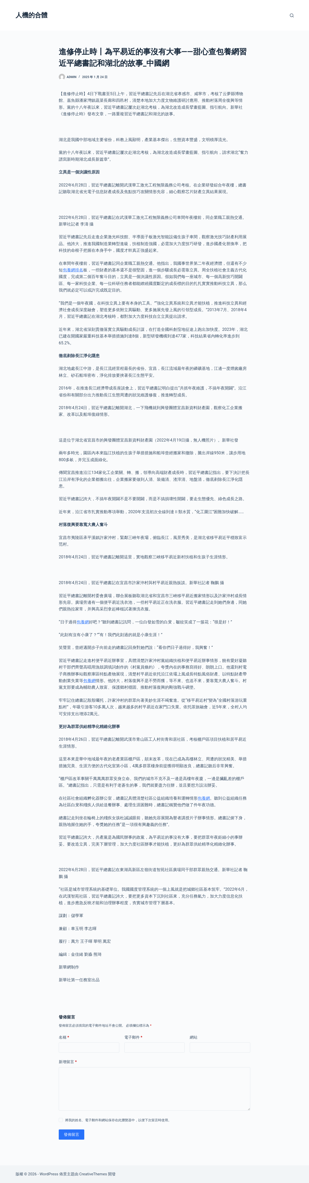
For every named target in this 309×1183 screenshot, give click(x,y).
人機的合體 (31, 15)
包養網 (83, 622)
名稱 (64, 1037)
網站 (193, 1037)
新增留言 (68, 1062)
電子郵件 (133, 1037)
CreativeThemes (93, 1174)
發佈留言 (71, 1134)
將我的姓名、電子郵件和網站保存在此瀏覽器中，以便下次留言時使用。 (118, 1120)
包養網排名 (73, 270)
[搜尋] (292, 15)
